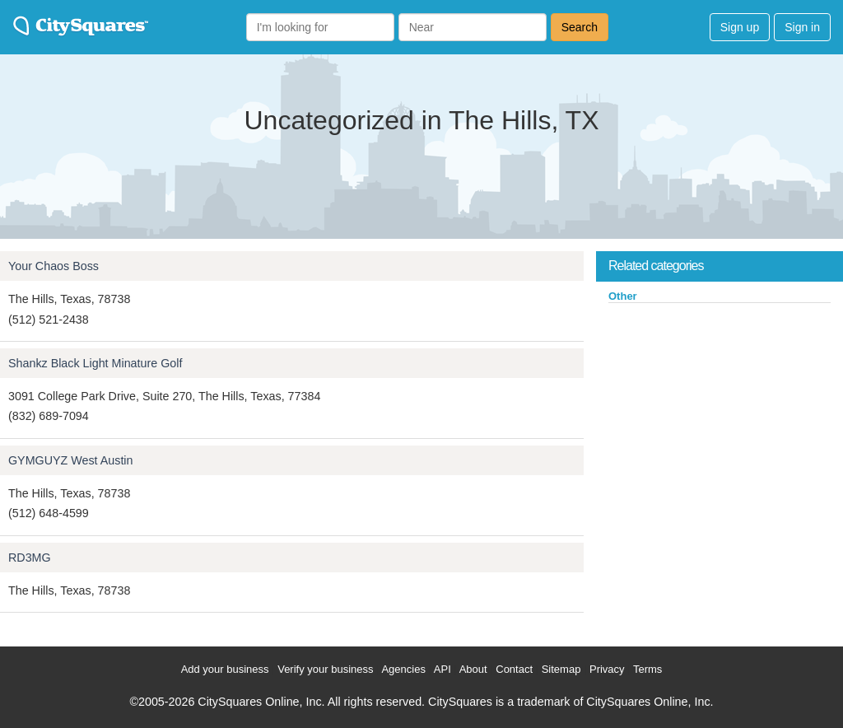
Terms (647, 669)
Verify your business (325, 669)
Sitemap (561, 669)
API (442, 669)
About (473, 669)
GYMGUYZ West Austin (70, 460)
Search (579, 27)
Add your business (225, 669)
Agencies (403, 669)
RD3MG (29, 557)
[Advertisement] (719, 427)
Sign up (739, 27)
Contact (514, 669)
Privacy (607, 669)
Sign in (802, 27)
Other (622, 296)
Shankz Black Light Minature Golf (95, 363)
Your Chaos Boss (53, 266)
